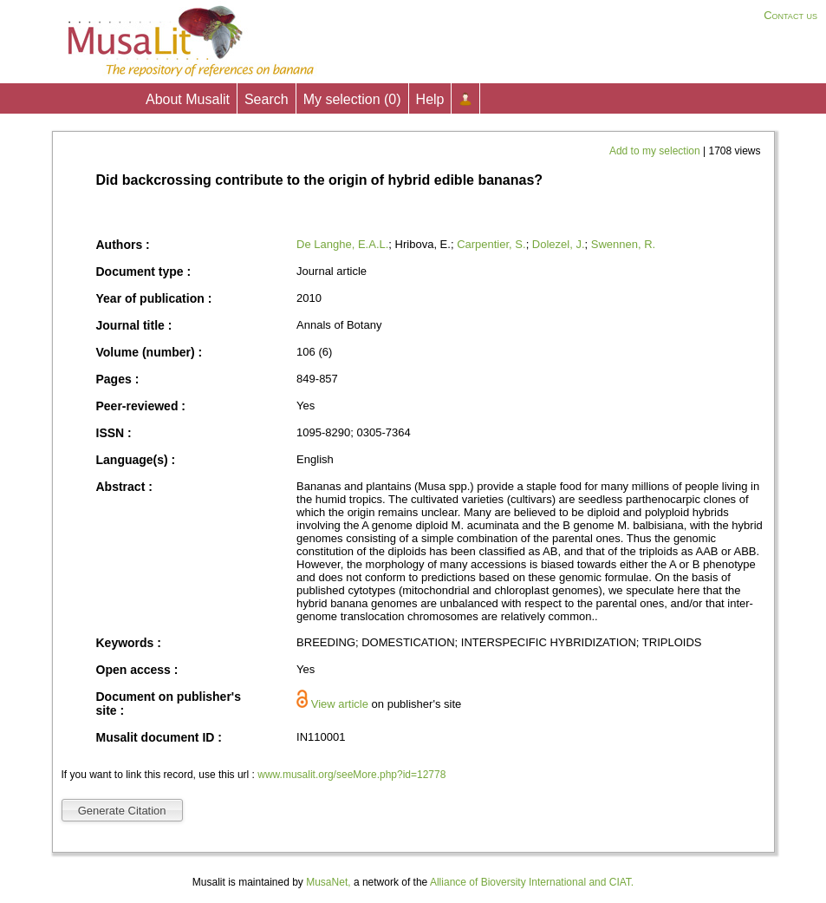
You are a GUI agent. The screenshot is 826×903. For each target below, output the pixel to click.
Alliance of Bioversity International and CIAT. (532, 882)
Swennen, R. (623, 244)
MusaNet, (328, 882)
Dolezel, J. (558, 244)
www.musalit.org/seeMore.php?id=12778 (351, 775)
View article (339, 703)
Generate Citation (122, 810)
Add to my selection (656, 151)
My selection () (352, 99)
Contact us (790, 15)
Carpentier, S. (491, 244)
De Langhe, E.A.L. (342, 244)
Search (266, 99)
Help (430, 99)
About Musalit (188, 99)
